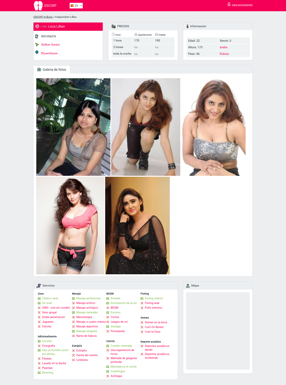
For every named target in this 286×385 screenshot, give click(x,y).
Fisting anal (152, 303)
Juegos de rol (119, 321)
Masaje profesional (88, 298)
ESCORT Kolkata (43, 16)
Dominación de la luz (124, 303)
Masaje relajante (86, 331)
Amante (115, 298)
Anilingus (116, 376)
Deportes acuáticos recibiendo (157, 355)
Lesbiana (82, 360)
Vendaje (116, 326)
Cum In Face (152, 331)
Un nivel (47, 303)
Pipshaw (47, 368)
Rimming (47, 372)
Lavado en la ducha (54, 363)
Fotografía (48, 345)
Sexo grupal (49, 312)
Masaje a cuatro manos (91, 321)
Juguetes (48, 321)
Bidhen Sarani (47, 45)
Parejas (46, 358)
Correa (115, 317)
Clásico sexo (50, 298)
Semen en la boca (156, 322)
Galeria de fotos (51, 69)
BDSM (114, 307)
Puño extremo (153, 307)
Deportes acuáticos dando (157, 347)
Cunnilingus (118, 371)
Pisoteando (118, 331)
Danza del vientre (87, 355)
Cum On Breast (154, 327)
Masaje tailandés (87, 312)
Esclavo (116, 312)
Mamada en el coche (124, 366)
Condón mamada (121, 345)
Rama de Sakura (86, 336)
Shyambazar (46, 52)
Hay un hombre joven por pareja (55, 352)
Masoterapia (84, 317)
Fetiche (46, 326)
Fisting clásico (154, 298)
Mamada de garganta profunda (124, 360)
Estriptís (81, 350)
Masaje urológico (87, 307)
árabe (223, 47)
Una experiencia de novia (122, 352)
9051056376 (48, 36)
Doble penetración (53, 317)
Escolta (47, 341)
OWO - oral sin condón (56, 307)
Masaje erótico (85, 303)
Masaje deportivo (87, 326)
